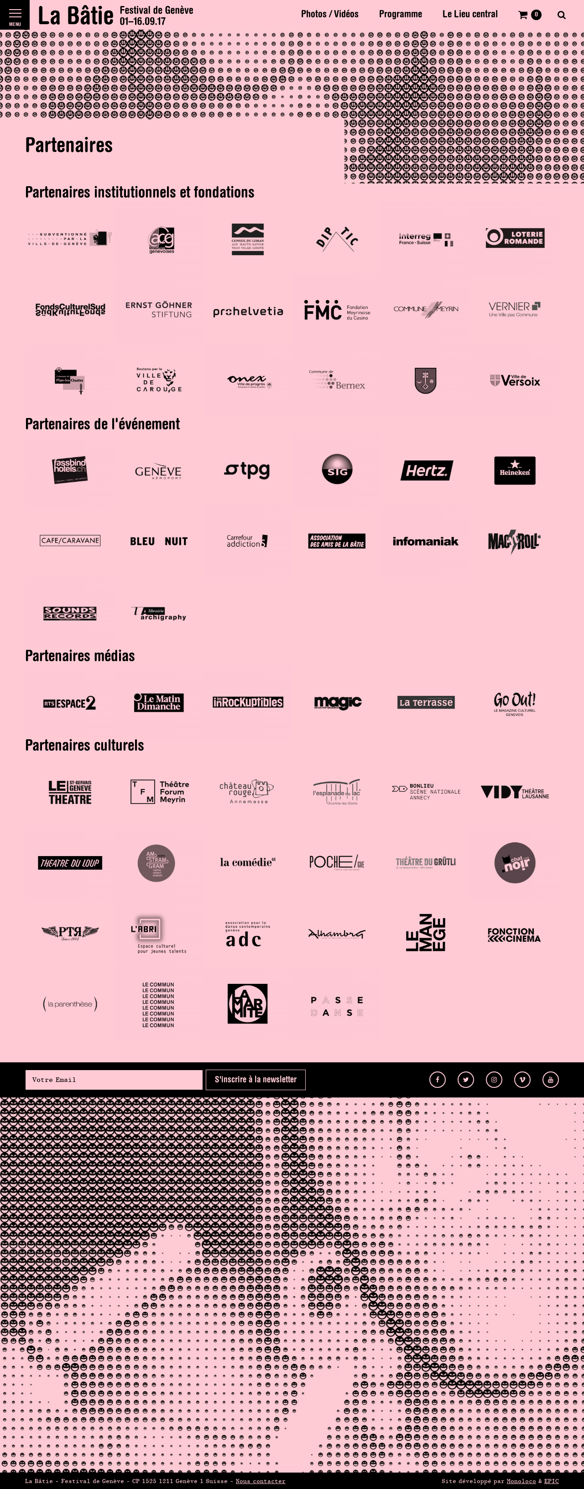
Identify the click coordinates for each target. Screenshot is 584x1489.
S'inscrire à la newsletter (256, 1080)
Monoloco (521, 1481)
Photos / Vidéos (330, 15)
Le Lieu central (470, 15)
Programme (400, 15)
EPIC (551, 1481)
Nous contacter (261, 1481)
